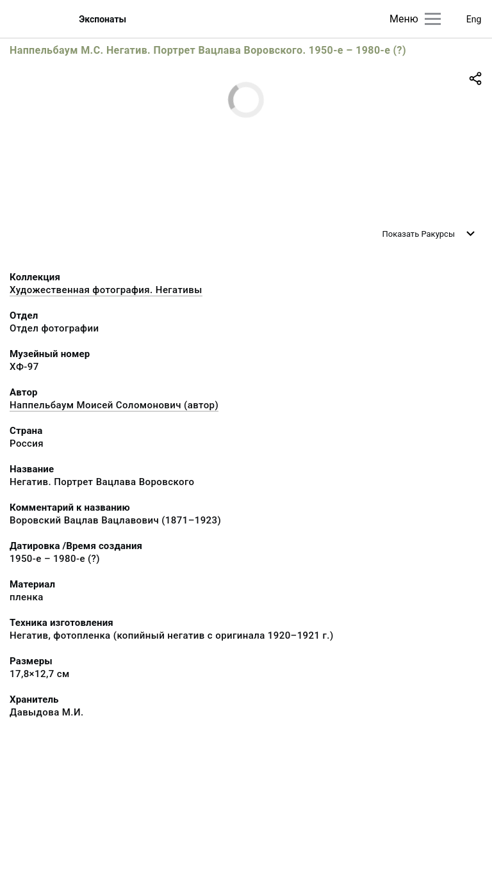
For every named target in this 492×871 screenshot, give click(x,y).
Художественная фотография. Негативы (106, 290)
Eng (474, 19)
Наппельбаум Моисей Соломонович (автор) (114, 405)
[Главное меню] (432, 18)
